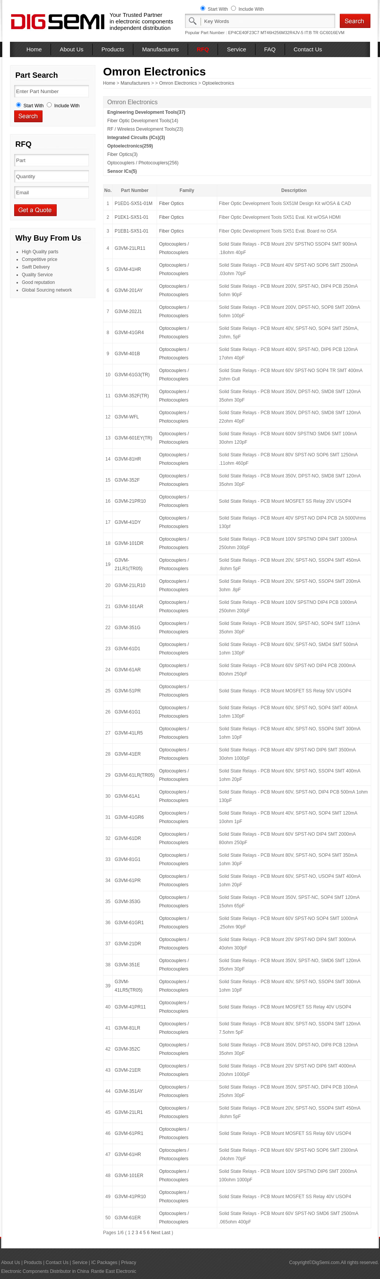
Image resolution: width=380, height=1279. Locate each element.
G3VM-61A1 (127, 796)
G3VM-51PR (128, 691)
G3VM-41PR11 (130, 1007)
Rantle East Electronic (113, 1271)
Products (113, 49)
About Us (72, 49)
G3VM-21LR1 (128, 1112)
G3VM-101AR (129, 606)
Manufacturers (160, 49)
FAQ (270, 49)
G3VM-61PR (128, 880)
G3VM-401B (127, 353)
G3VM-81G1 (127, 859)
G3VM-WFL (127, 417)
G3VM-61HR (128, 1154)
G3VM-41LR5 (128, 733)
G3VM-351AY (128, 1091)
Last (166, 1232)
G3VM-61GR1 (129, 922)
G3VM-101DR (129, 543)
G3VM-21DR (128, 943)
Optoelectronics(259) (130, 146)
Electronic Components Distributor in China (45, 1271)
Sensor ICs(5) (122, 171)
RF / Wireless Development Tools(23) (145, 129)
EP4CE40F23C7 (243, 32)
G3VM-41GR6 (129, 817)
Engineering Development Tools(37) (146, 112)
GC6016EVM (331, 32)
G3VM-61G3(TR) (132, 374)
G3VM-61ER (128, 1217)
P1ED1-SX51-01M (133, 203)
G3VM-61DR (128, 838)
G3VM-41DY (128, 522)
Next (156, 1232)
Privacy (128, 1262)
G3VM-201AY (128, 290)
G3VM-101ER (129, 1175)
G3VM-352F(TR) (132, 395)
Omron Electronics (178, 83)
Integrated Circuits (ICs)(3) (136, 137)
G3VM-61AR (128, 669)
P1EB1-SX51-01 (131, 231)
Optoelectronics (218, 83)
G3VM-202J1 (128, 311)
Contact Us (308, 49)
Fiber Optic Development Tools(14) (142, 120)
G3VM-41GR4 (129, 332)
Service (236, 49)
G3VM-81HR (128, 459)
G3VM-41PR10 (130, 1196)
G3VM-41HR (128, 269)
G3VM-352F (127, 480)
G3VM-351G (127, 627)
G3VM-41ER (128, 754)
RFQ (203, 49)
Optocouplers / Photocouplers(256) (143, 163)
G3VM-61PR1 (129, 1133)
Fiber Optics (171, 203)
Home (34, 49)
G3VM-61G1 (127, 712)
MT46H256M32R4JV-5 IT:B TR (289, 32)
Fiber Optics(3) (122, 154)
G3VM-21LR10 (130, 585)
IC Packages (104, 1262)
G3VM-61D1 (127, 648)
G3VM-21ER (128, 1070)
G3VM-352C (127, 1049)
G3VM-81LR (127, 1028)
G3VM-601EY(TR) (133, 438)
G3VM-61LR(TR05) (134, 775)
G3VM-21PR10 (130, 501)
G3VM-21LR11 (130, 248)
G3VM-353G (127, 901)
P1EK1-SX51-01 (131, 217)
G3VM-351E (127, 964)
